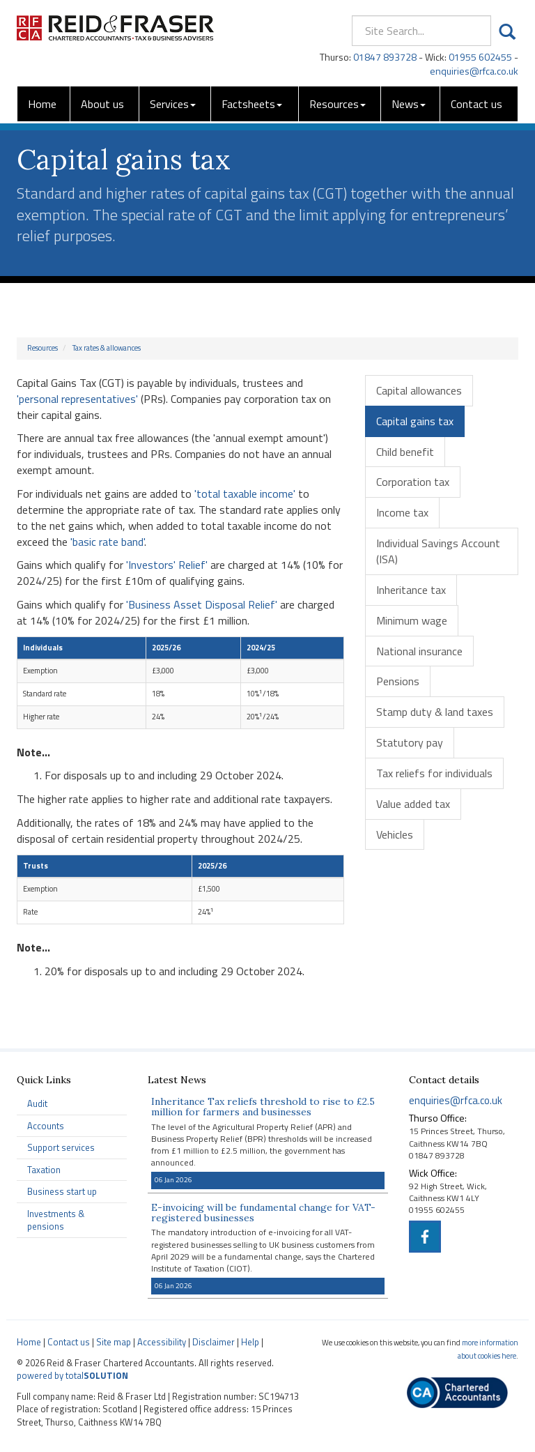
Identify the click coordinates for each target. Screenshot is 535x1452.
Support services (61, 1147)
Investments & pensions (55, 1220)
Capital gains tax (414, 421)
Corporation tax (412, 481)
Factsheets (252, 103)
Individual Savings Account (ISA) (438, 551)
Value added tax (413, 803)
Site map (113, 1342)
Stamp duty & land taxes (434, 711)
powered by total (72, 1375)
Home (42, 103)
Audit (37, 1103)
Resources (337, 103)
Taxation (44, 1170)
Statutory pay (409, 742)
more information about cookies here (488, 1348)
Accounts (45, 1126)
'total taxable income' (244, 493)
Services (173, 103)
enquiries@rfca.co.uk (474, 70)
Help (250, 1342)
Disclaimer (213, 1342)
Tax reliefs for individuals (434, 773)
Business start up (62, 1191)
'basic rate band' (107, 541)
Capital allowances (419, 390)
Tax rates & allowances (106, 347)
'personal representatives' (77, 398)
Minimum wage (411, 620)
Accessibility (161, 1342)
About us (102, 103)
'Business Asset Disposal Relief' (201, 604)
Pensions (397, 681)
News (408, 103)
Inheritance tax (411, 589)
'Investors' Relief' (167, 564)
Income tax (402, 512)
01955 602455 (480, 56)
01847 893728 (385, 56)
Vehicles (394, 834)
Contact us (476, 103)
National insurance (419, 651)
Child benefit (405, 451)
